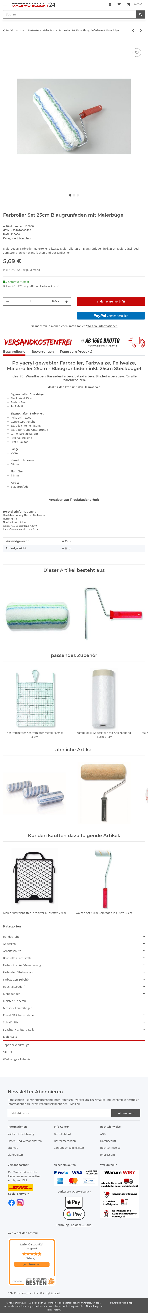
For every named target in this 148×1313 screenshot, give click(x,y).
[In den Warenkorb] (6, 43)
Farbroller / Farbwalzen (18, 972)
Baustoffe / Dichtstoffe (17, 958)
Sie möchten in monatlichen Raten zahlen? (74, 326)
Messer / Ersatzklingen (17, 1008)
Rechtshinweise (110, 1147)
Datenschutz (108, 1141)
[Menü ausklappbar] (5, 2)
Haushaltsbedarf (14, 986)
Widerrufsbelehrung (21, 1134)
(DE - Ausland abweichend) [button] (44, 286)
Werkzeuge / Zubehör (17, 1059)
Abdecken (9, 944)
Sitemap (13, 1147)
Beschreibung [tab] (14, 351)
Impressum (107, 1154)
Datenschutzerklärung (75, 1100)
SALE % (7, 1052)
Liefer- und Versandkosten (25, 1141)
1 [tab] (70, 195)
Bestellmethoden (65, 1141)
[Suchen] (140, 14)
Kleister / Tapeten (14, 1001)
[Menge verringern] (7, 301)
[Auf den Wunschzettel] (137, 52)
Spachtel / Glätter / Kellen (19, 1029)
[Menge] (30, 301)
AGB (103, 1134)
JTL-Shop (128, 1302)
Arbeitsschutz (12, 951)
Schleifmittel (11, 1022)
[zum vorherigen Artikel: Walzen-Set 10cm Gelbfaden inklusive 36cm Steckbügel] (133, 30)
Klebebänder (11, 994)
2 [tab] (74, 195)
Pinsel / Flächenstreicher (19, 1015)
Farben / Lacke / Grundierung (22, 965)
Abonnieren (126, 1113)
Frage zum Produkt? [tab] (76, 351)
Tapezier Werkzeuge (16, 1045)
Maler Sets (24, 238)
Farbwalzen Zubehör (16, 979)
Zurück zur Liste (15, 30)
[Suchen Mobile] (69, 14)
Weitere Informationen (102, 326)
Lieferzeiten (15, 1154)
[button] (110, 4)
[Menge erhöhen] (66, 301)
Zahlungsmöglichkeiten (69, 1147)
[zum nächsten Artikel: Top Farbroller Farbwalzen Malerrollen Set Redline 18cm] (141, 30)
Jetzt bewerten (32, 1264)
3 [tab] (78, 195)
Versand (34, 270)
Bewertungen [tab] (43, 351)
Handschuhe (11, 936)
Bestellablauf (62, 1134)
